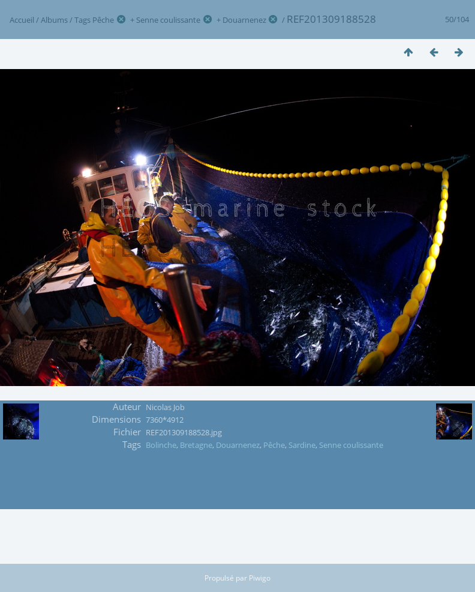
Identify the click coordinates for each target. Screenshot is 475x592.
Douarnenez (244, 19)
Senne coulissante (168, 19)
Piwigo (259, 578)
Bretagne (196, 444)
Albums (54, 19)
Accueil (22, 19)
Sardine (301, 444)
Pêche (103, 19)
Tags (82, 19)
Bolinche (161, 444)
